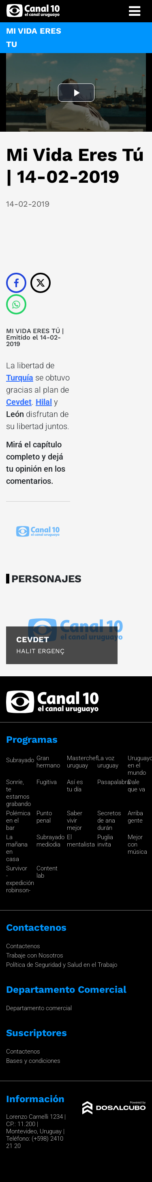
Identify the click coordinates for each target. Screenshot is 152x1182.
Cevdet (19, 402)
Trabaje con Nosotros (34, 955)
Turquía (19, 378)
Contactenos (23, 946)
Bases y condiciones (33, 1060)
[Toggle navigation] (135, 11)
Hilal (44, 402)
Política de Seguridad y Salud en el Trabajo (61, 964)
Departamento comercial (39, 1008)
